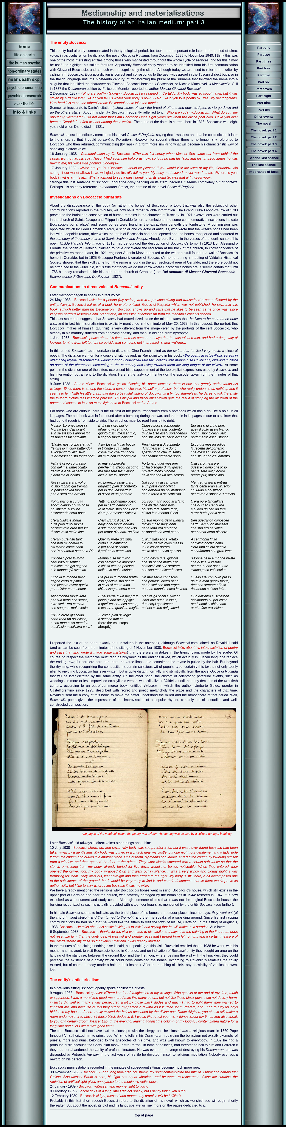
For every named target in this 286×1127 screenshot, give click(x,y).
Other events (264, 116)
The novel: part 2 (264, 137)
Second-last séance (264, 158)
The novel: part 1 (264, 130)
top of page (144, 1115)
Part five (263, 75)
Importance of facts (263, 171)
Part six (263, 82)
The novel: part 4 (264, 151)
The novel (263, 123)
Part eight (263, 96)
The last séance (264, 165)
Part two (263, 54)
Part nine (263, 103)
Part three (263, 61)
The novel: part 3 (264, 144)
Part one (263, 47)
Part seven (264, 89)
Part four (263, 68)
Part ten (264, 109)
